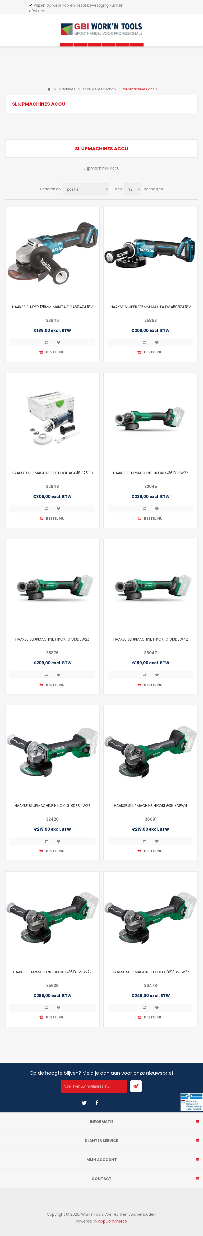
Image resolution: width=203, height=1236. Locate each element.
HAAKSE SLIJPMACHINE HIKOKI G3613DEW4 (150, 805)
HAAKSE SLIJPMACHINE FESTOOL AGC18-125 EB (52, 473)
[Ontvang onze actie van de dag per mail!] (94, 1086)
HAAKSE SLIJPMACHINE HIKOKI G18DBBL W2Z (52, 805)
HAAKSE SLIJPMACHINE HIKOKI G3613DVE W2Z (52, 972)
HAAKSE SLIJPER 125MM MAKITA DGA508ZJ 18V (150, 306)
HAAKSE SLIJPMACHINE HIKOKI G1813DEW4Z (150, 639)
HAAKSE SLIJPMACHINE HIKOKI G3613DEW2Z (150, 473)
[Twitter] (84, 1103)
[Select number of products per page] (132, 189)
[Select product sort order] (86, 189)
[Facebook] (97, 1103)
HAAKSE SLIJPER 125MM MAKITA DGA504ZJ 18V (52, 306)
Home (49, 89)
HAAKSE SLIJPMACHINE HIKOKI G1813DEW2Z (52, 639)
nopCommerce (112, 1221)
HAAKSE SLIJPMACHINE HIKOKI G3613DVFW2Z (150, 972)
